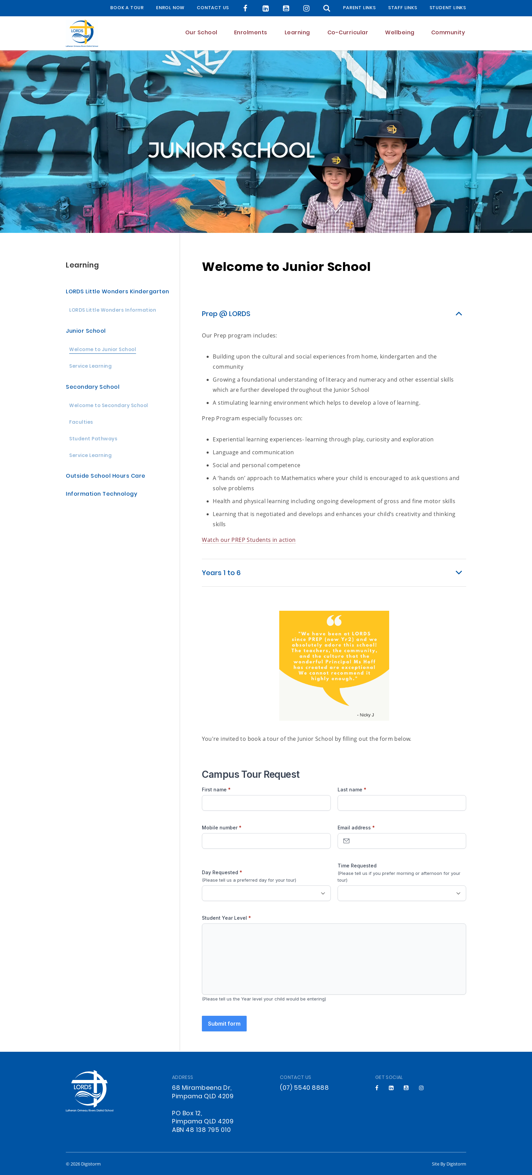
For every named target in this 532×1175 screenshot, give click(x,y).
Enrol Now (170, 8)
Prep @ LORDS (226, 314)
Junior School (86, 331)
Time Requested (357, 865)
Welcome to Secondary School (108, 406)
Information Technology (101, 494)
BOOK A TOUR (127, 8)
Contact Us (213, 8)
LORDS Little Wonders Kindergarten (117, 292)
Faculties (81, 422)
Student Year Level (224, 918)
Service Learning (90, 366)
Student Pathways (93, 439)
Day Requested (220, 872)
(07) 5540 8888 (304, 1088)
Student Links (448, 8)
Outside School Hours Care (106, 476)
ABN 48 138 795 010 (201, 1130)
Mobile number (220, 827)
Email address (354, 827)
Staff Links (402, 8)
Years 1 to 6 (221, 573)
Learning (82, 266)
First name (214, 789)
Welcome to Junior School (102, 350)
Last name (350, 789)
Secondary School (92, 387)
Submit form (224, 1023)
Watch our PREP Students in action (249, 539)
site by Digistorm (449, 1164)
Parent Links (359, 8)
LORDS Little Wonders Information (112, 310)
